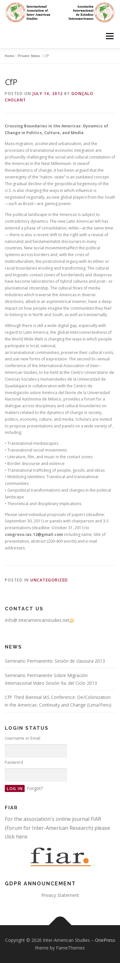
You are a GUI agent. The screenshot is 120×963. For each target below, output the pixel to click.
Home (9, 56)
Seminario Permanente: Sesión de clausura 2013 (55, 661)
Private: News (29, 56)
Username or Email (22, 738)
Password (14, 762)
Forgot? (35, 788)
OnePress (105, 940)
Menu (109, 36)
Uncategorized (49, 580)
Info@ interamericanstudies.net (40, 620)
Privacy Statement (60, 895)
